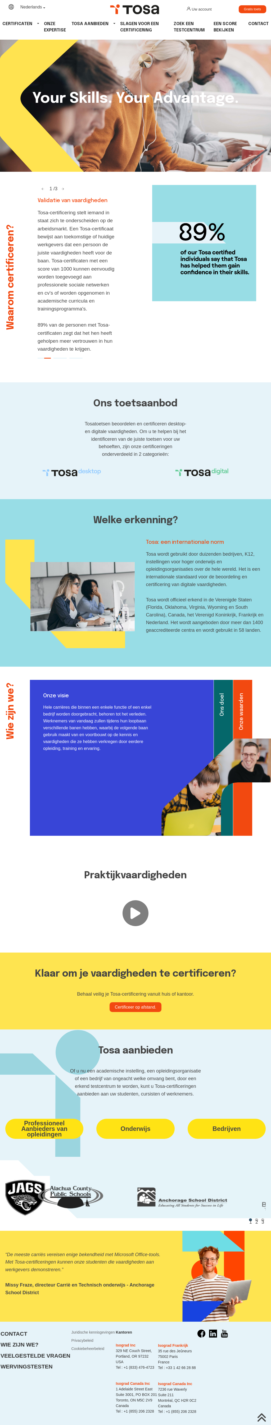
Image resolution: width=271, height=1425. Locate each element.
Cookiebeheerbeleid (87, 1349)
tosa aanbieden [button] (90, 24)
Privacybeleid (82, 1340)
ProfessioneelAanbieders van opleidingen (44, 1129)
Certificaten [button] (17, 24)
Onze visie (56, 696)
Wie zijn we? (20, 1345)
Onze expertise (55, 27)
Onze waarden (241, 711)
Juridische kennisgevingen (93, 1332)
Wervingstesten (27, 1366)
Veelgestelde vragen (35, 1356)
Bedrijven (227, 1128)
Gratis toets (252, 9)
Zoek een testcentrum (189, 27)
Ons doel (222, 704)
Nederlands (31, 7)
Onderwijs (135, 1128)
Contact (258, 24)
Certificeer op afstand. (135, 1007)
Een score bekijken (225, 27)
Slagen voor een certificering (139, 27)
